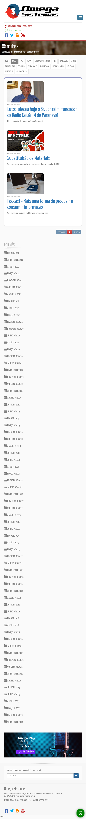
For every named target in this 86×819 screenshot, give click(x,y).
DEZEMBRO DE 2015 (13, 652)
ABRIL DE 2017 (11, 542)
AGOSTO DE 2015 (12, 680)
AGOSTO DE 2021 (12, 294)
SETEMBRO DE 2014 (13, 721)
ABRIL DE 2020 (11, 342)
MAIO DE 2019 (11, 418)
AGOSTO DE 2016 (12, 597)
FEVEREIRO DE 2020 (13, 356)
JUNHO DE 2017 (12, 528)
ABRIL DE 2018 (11, 466)
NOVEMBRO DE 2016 (13, 576)
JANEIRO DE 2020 (12, 363)
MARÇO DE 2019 (12, 425)
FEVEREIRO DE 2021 (13, 321)
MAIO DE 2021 (11, 301)
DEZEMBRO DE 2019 (13, 370)
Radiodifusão (10, 66)
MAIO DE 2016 (11, 618)
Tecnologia (64, 61)
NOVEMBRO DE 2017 (13, 501)
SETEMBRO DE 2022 (13, 259)
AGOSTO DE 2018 (12, 445)
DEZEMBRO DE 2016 (13, 570)
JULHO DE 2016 (12, 604)
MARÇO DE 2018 (12, 473)
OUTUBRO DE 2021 (13, 287)
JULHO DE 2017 (12, 521)
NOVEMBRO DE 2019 (13, 376)
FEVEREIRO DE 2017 (13, 556)
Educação (70, 66)
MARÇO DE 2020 (12, 349)
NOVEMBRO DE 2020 (13, 328)
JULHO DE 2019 (12, 404)
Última (77, 232)
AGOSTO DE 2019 (12, 397)
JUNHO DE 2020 (12, 335)
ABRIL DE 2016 (11, 625)
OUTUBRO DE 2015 (13, 666)
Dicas (21, 61)
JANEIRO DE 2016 (12, 646)
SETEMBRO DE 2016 (13, 590)
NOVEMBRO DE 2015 (13, 659)
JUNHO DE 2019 (12, 411)
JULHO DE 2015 (12, 687)
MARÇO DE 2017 (12, 549)
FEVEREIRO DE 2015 (13, 714)
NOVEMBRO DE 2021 (13, 280)
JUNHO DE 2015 (12, 694)
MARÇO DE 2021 (12, 314)
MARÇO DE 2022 (12, 273)
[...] (40, 775)
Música (73, 61)
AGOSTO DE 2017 (12, 514)
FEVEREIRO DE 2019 (13, 432)
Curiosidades (32, 66)
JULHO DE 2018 (12, 452)
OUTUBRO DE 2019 (13, 383)
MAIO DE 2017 (11, 535)
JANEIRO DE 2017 (12, 563)
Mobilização (44, 66)
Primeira (61, 232)
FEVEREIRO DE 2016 (13, 639)
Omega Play (9, 71)
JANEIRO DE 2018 (12, 487)
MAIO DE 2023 (11, 252)
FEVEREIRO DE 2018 (13, 480)
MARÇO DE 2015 (12, 708)
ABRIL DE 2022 (11, 266)
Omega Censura (21, 71)
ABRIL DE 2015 (11, 701)
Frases (29, 61)
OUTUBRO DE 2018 (13, 439)
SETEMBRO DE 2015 (13, 673)
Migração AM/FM (58, 66)
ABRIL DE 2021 (11, 307)
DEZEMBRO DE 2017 (13, 494)
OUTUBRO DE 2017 (13, 507)
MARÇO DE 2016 (12, 632)
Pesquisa (21, 66)
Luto (54, 61)
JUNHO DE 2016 (12, 611)
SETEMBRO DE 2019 (13, 390)
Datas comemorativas (42, 61)
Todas (14, 61)
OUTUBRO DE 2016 (13, 583)
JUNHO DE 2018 (12, 459)
